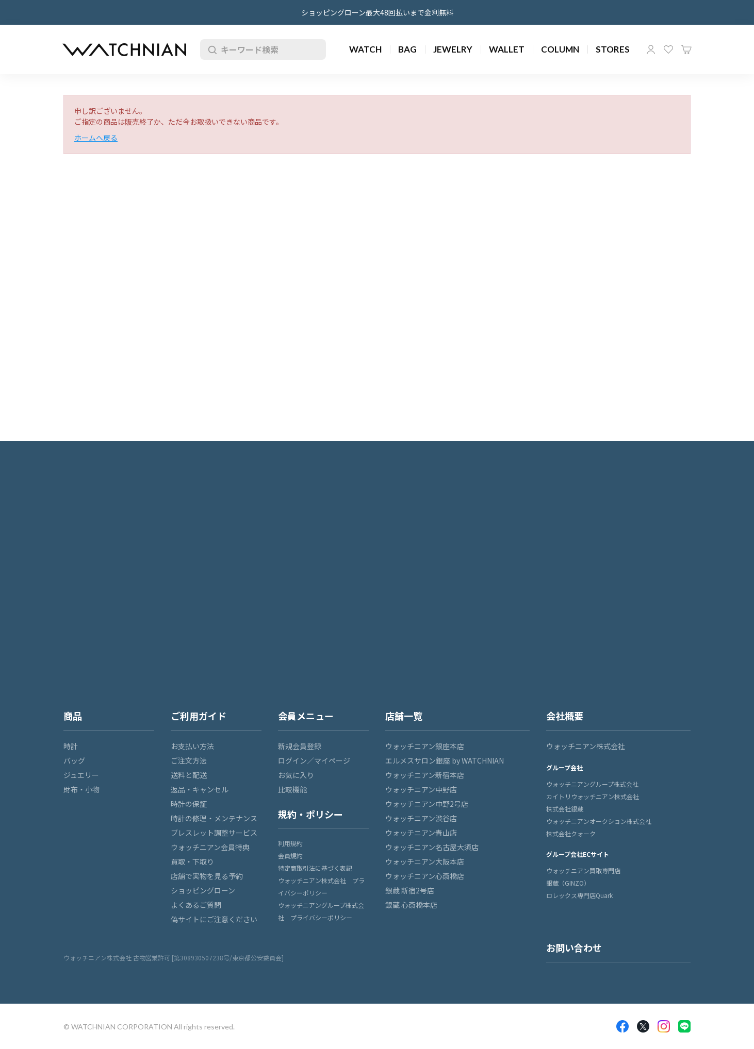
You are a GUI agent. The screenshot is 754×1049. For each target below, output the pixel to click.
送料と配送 (189, 775)
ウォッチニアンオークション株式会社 (598, 821)
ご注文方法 (189, 760)
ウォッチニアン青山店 (421, 832)
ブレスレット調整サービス (214, 832)
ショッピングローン (203, 890)
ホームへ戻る (96, 137)
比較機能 (292, 789)
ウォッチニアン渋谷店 (421, 818)
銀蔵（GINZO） (568, 882)
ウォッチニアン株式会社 (585, 746)
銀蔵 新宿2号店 (409, 890)
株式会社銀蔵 (564, 808)
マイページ (650, 49)
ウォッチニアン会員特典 (210, 847)
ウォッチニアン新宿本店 (424, 775)
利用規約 (290, 843)
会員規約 (290, 855)
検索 (210, 49)
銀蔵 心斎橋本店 (411, 905)
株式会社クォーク (571, 833)
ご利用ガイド (198, 715)
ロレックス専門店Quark (579, 895)
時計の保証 (189, 804)
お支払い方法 (192, 746)
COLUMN (560, 49)
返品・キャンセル (199, 789)
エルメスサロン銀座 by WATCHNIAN (444, 760)
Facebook (622, 1026)
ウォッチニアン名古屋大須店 (432, 847)
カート (686, 49)
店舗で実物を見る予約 (207, 876)
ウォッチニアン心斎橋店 (424, 876)
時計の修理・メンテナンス (214, 818)
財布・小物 (81, 789)
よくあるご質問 (196, 905)
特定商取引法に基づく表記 (315, 868)
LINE (684, 1026)
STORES (613, 49)
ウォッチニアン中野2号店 (426, 804)
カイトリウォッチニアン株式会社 (592, 796)
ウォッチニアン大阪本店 (424, 861)
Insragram (664, 1026)
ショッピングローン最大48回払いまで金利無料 (377, 12)
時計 (70, 746)
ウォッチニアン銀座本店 (424, 746)
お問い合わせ (574, 947)
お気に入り (668, 49)
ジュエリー (81, 775)
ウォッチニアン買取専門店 (583, 870)
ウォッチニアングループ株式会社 (592, 784)
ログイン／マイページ (314, 760)
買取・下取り (192, 861)
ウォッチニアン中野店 (421, 789)
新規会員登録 (299, 746)
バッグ (74, 760)
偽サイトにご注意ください (214, 919)
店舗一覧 (403, 715)
